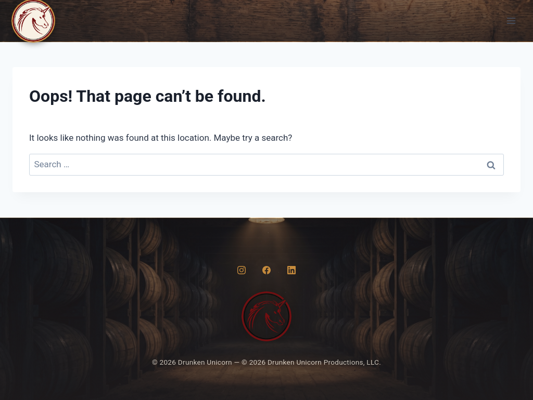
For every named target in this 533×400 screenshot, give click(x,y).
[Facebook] (266, 270)
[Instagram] (241, 270)
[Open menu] (511, 20)
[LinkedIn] (291, 270)
